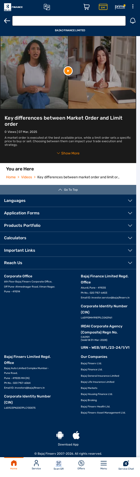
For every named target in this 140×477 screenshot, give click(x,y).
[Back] (7, 21)
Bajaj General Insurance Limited (100, 375)
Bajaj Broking (89, 400)
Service (36, 465)
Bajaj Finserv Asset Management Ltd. (103, 412)
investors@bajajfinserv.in (30, 387)
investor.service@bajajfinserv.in (110, 297)
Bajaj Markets (89, 388)
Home (13, 465)
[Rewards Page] (120, 7)
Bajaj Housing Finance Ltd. (97, 394)
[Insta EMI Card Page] (103, 7)
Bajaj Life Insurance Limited (97, 382)
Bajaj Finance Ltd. (92, 369)
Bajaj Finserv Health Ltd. (95, 406)
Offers (81, 465)
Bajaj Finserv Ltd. (91, 363)
